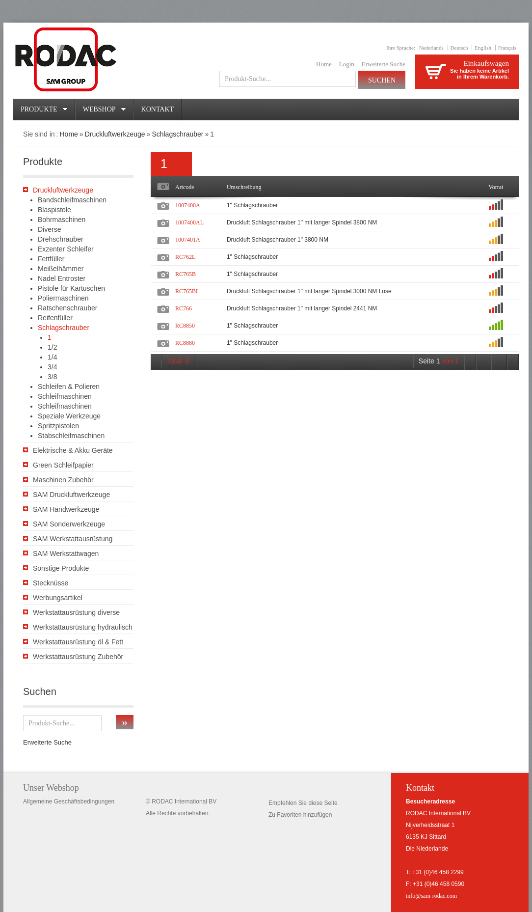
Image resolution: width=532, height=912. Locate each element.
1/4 (52, 357)
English (483, 48)
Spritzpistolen (58, 426)
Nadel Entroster (61, 278)
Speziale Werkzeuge (69, 416)
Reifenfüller (55, 318)
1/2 (52, 347)
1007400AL (189, 222)
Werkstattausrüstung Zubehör (78, 657)
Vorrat (496, 187)
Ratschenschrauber (67, 308)
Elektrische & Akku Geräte (73, 450)
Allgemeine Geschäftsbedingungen (68, 801)
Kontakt (157, 109)
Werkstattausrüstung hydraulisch (83, 627)
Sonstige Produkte (61, 568)
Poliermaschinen (63, 298)
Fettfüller (51, 259)
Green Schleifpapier (63, 465)
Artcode (184, 187)
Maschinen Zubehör (63, 480)
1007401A (187, 239)
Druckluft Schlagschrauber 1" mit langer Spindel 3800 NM (302, 222)
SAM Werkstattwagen (66, 553)
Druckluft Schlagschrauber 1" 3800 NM (277, 239)
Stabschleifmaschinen (71, 436)
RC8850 (185, 325)
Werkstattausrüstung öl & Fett (78, 642)
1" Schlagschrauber (252, 205)
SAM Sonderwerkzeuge (69, 524)
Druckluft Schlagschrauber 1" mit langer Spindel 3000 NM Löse (309, 291)
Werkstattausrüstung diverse (76, 612)
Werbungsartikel (57, 598)
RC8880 (185, 342)
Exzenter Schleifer (66, 249)
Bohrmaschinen (61, 219)
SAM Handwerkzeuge (66, 509)
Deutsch (459, 48)
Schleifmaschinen (65, 396)
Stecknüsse (50, 583)
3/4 (52, 367)
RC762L (185, 256)
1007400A (187, 205)
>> (499, 362)
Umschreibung (244, 187)
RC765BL (187, 291)
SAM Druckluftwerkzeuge (71, 494)
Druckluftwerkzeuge (115, 134)
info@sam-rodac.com (431, 895)
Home (324, 64)
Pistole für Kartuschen (71, 288)
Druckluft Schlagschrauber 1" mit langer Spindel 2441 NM (302, 308)
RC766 (183, 308)
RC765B (185, 274)
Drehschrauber (60, 239)
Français (507, 48)
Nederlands (431, 48)
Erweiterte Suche (383, 64)
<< (484, 362)
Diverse (49, 229)
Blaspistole (54, 210)
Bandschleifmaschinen (72, 200)
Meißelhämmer (60, 269)
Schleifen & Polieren (69, 386)
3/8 (52, 377)
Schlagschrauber (177, 134)
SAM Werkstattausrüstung (72, 539)
